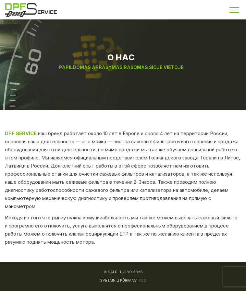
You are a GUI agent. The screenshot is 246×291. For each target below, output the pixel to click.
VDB (142, 280)
